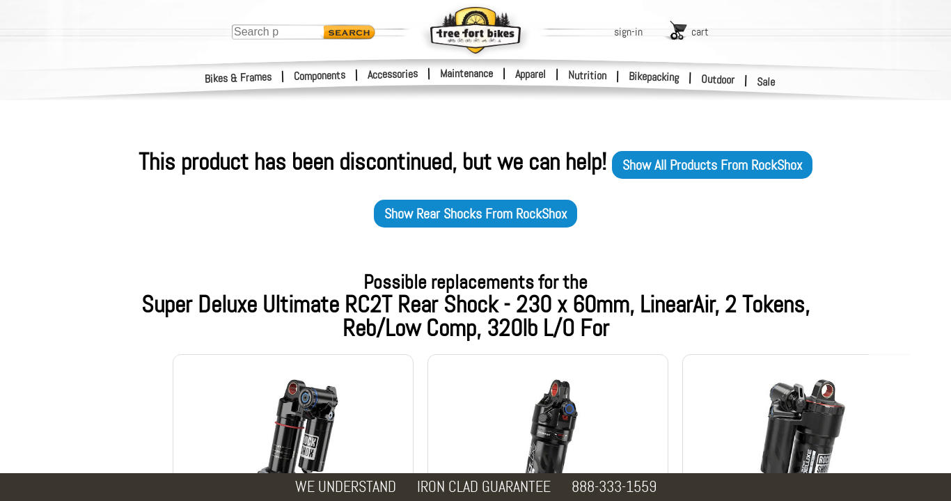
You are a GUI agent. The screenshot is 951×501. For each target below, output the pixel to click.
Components (320, 75)
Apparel (530, 74)
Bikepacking (654, 77)
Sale (766, 82)
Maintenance (466, 73)
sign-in (628, 31)
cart (700, 31)
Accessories (393, 74)
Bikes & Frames (238, 78)
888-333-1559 (614, 487)
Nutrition (587, 75)
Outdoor (718, 79)
